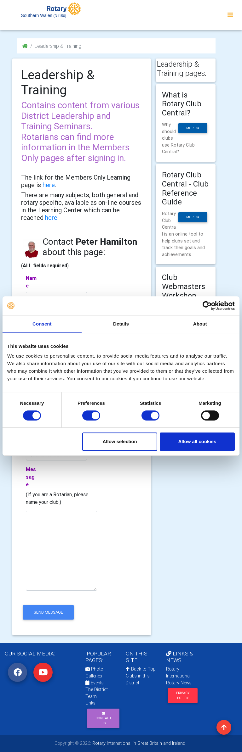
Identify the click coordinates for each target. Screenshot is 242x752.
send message (48, 612)
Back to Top (141, 669)
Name (31, 282)
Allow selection (120, 441)
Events (94, 683)
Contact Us (103, 718)
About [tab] (200, 323)
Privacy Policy (183, 695)
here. (52, 217)
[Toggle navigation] (230, 15)
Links (90, 703)
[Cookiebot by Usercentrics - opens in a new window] (207, 305)
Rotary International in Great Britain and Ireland (138, 743)
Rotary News (179, 683)
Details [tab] (121, 323)
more (192, 128)
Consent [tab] (42, 323)
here (49, 185)
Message (31, 476)
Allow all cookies (197, 441)
